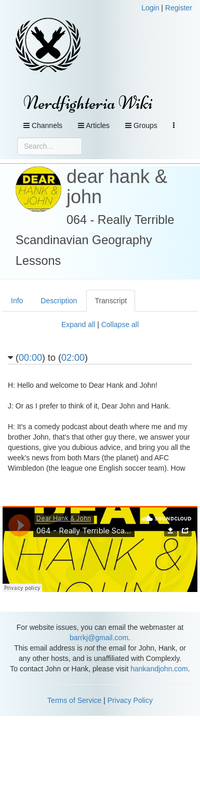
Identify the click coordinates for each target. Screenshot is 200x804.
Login (150, 8)
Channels (42, 125)
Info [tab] (17, 301)
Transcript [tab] (111, 301)
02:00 (73, 357)
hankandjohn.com (159, 669)
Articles (94, 125)
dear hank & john (116, 187)
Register (178, 8)
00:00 (30, 357)
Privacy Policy (130, 700)
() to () (48, 358)
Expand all (78, 324)
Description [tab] (59, 301)
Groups (141, 125)
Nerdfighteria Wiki (88, 103)
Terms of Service (74, 700)
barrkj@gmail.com (99, 637)
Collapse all (120, 324)
